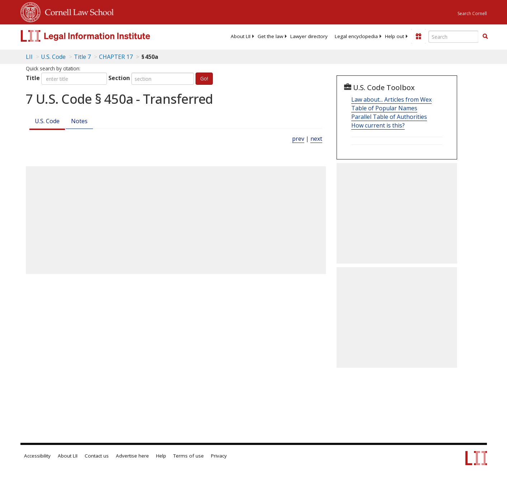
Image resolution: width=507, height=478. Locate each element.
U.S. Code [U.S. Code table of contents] (53, 57)
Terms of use (188, 456)
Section (119, 78)
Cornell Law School (77, 11)
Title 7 (82, 57)
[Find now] (485, 36)
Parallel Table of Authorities (389, 117)
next (316, 139)
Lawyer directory (309, 36)
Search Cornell (472, 13)
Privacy (219, 456)
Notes (79, 121)
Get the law (270, 36)
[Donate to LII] (418, 36)
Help (161, 456)
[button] (485, 36)
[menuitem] (240, 36)
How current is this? (378, 125)
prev (298, 139)
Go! (204, 78)
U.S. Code (47, 121)
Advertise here (132, 456)
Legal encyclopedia (356, 36)
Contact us (97, 456)
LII (29, 57)
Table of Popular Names (384, 108)
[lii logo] (101, 36)
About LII (240, 36)
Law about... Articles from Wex (391, 99)
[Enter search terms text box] (453, 37)
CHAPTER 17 (116, 57)
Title (33, 78)
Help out (394, 36)
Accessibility (37, 456)
